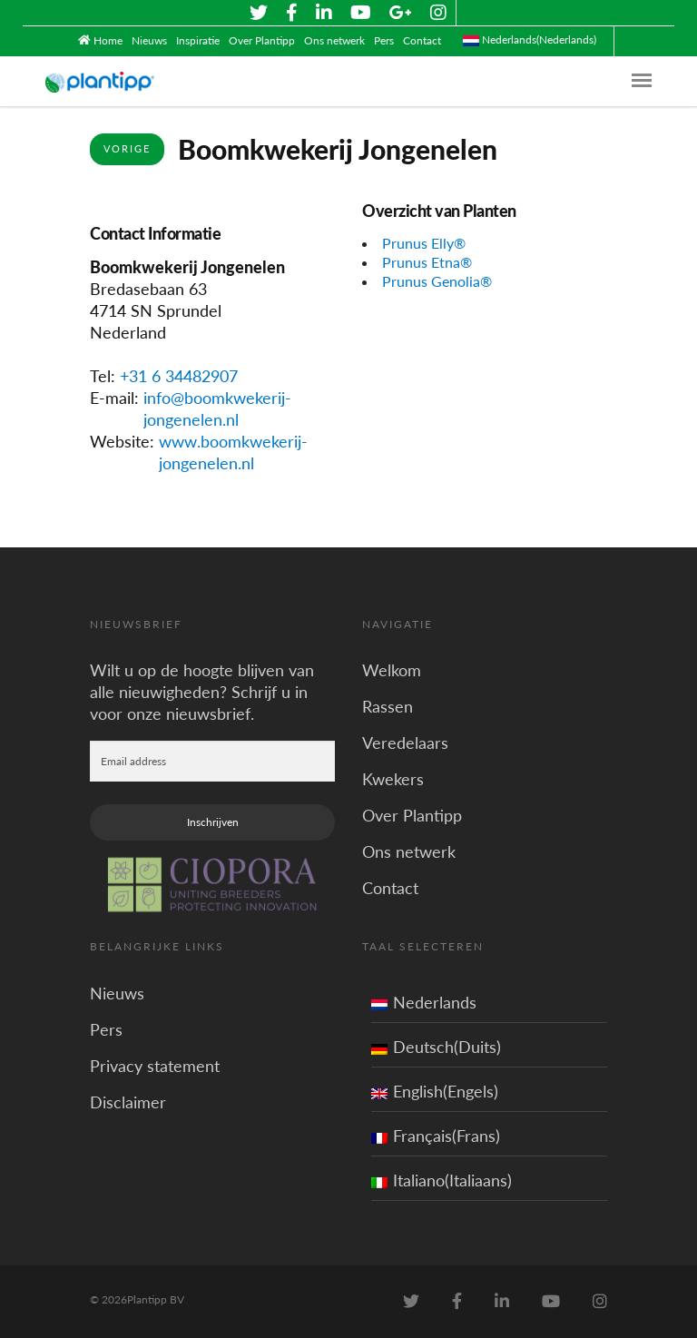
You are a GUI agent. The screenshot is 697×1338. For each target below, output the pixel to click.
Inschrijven (213, 822)
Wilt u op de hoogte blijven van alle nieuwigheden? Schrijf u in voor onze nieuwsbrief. (202, 691)
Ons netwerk (334, 40)
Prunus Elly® (424, 242)
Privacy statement (155, 1066)
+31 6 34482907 (179, 376)
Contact (422, 40)
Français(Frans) (435, 1136)
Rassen (387, 706)
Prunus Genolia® (437, 281)
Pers (384, 40)
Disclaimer (128, 1102)
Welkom (391, 670)
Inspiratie (198, 40)
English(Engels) (434, 1091)
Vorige (127, 148)
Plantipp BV (155, 1299)
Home (108, 40)
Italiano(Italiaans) (441, 1180)
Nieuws (149, 40)
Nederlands (423, 1002)
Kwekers (393, 779)
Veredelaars (405, 743)
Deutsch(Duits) (436, 1047)
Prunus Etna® (427, 262)
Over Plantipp (262, 40)
